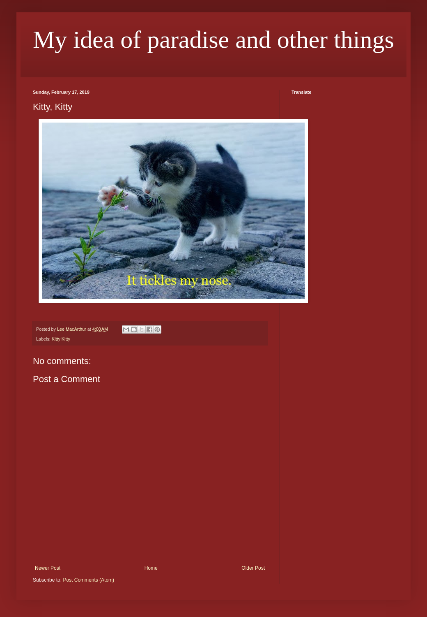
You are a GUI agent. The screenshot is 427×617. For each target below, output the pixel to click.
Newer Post (47, 568)
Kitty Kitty (61, 338)
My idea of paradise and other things (213, 39)
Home (151, 568)
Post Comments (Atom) (88, 580)
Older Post (253, 568)
